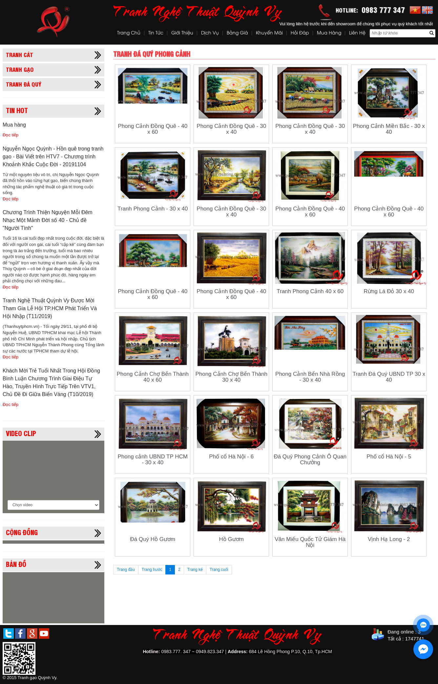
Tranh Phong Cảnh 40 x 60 (310, 291)
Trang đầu (126, 569)
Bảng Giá (237, 33)
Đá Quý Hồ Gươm (152, 539)
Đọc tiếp (10, 134)
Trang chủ (128, 33)
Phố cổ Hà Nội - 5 (388, 456)
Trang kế (195, 569)
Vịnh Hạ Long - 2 (389, 539)
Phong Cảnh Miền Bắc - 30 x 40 (389, 129)
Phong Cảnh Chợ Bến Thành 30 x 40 (231, 377)
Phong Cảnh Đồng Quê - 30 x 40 (231, 129)
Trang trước (152, 569)
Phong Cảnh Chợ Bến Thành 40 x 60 (152, 377)
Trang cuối (219, 569)
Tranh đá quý (23, 84)
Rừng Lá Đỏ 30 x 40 (389, 291)
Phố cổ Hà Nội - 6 (231, 456)
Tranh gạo (20, 69)
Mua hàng (329, 33)
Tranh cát (19, 54)
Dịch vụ (210, 33)
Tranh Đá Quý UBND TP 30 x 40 (388, 377)
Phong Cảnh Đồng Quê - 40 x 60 (152, 129)
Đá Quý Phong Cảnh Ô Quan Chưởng (310, 459)
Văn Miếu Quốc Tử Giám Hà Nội (310, 542)
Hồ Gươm (231, 539)
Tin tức (155, 33)
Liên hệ (357, 33)
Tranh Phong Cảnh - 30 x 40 (152, 209)
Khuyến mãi (269, 33)
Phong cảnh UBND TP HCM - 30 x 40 (153, 459)
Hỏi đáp (300, 33)
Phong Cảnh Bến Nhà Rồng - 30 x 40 (310, 377)
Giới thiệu (182, 33)
